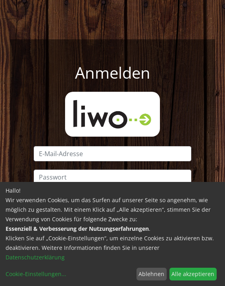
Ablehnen (151, 274)
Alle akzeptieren (192, 274)
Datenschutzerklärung (35, 257)
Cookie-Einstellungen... (36, 274)
